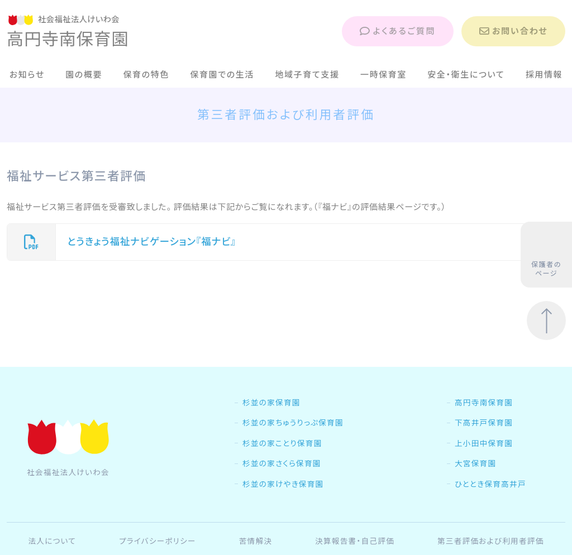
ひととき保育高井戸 (490, 484)
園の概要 (83, 74)
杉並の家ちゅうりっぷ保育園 (293, 422)
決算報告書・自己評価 (354, 541)
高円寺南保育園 (484, 402)
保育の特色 (146, 74)
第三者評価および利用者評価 (490, 541)
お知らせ (27, 74)
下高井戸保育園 (484, 422)
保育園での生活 (222, 74)
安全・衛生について (465, 74)
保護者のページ (546, 255)
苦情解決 (256, 541)
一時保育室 (383, 74)
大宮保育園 (475, 463)
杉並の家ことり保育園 (282, 443)
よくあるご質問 (398, 31)
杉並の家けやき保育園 (282, 484)
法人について (52, 541)
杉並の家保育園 (271, 402)
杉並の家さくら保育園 (281, 463)
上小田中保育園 (484, 443)
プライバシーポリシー (157, 541)
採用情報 (544, 74)
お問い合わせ (513, 31)
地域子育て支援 (307, 74)
